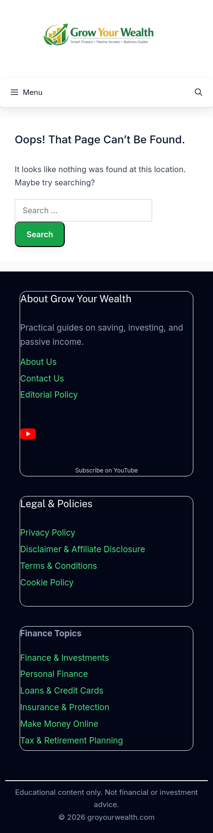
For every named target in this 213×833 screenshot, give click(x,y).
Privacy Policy (47, 533)
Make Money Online (59, 724)
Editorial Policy (49, 395)
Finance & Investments (64, 658)
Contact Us (42, 378)
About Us (38, 362)
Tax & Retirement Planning (71, 740)
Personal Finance (54, 674)
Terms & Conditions (58, 566)
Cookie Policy (47, 582)
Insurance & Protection (64, 707)
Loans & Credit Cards (62, 691)
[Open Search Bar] (198, 92)
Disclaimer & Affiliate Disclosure (82, 549)
